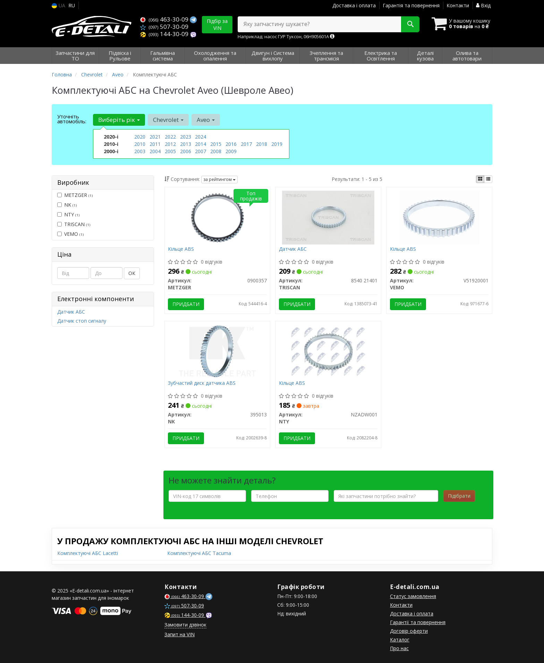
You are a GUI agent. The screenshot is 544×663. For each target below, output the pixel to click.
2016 (231, 144)
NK (67, 204)
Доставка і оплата (354, 5)
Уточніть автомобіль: (71, 119)
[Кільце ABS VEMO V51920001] (439, 217)
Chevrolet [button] (168, 120)
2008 (215, 151)
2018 (261, 144)
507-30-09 (164, 27)
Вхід (483, 5)
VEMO (70, 234)
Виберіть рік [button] (119, 120)
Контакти (458, 5)
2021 (155, 136)
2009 (231, 151)
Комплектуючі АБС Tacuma (199, 553)
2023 (185, 136)
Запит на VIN (179, 634)
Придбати (186, 304)
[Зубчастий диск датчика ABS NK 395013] (217, 351)
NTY (68, 214)
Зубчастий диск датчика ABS (202, 383)
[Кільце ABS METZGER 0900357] (217, 217)
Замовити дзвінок (185, 624)
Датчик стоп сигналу (81, 320)
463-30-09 (165, 19)
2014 (200, 144)
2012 (170, 144)
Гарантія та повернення (411, 5)
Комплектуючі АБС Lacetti (87, 553)
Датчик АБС (71, 311)
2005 (170, 151)
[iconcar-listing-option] (488, 179)
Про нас (399, 648)
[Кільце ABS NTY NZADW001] (328, 351)
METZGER (75, 195)
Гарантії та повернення (417, 622)
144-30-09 (165, 34)
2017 (246, 144)
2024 (200, 136)
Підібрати (459, 495)
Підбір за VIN (217, 24)
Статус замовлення (413, 596)
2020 (139, 136)
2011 (155, 144)
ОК (131, 273)
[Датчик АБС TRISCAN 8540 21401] (328, 217)
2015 (215, 144)
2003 (139, 151)
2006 (185, 151)
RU (71, 5)
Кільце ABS (181, 249)
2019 (276, 144)
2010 (139, 144)
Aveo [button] (206, 120)
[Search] (410, 24)
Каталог (399, 639)
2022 (170, 136)
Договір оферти (409, 631)
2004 (155, 151)
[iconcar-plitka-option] (480, 179)
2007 (200, 151)
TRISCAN (73, 224)
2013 (185, 144)
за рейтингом (219, 179)
